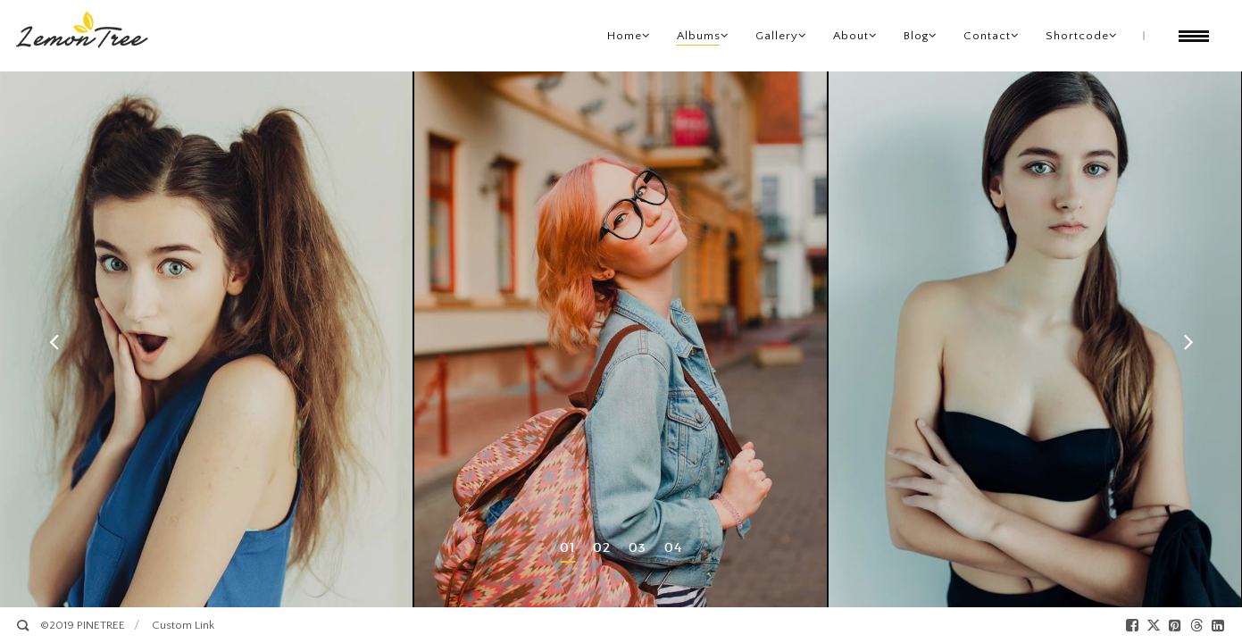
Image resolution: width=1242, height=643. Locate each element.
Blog (916, 35)
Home (624, 35)
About (851, 35)
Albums (699, 35)
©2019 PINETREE (82, 625)
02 (602, 547)
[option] (207, 339)
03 (637, 547)
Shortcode (1077, 35)
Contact (987, 35)
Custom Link (183, 625)
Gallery (776, 35)
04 (673, 547)
